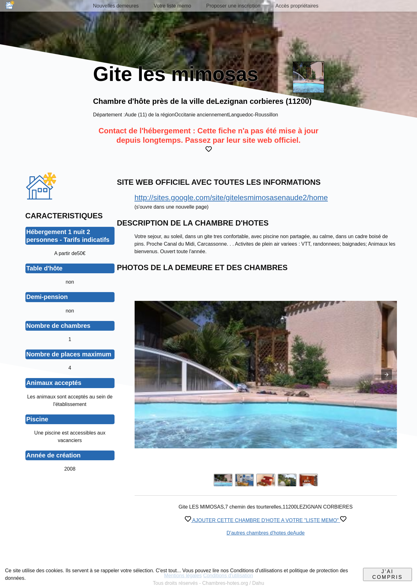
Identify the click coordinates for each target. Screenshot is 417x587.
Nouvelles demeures (116, 5)
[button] (386, 374)
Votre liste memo (172, 5)
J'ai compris (387, 574)
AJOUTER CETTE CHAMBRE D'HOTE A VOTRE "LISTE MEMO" (265, 520)
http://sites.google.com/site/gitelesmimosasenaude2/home (231, 197)
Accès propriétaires (296, 5)
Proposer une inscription (233, 5)
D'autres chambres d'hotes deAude (266, 533)
